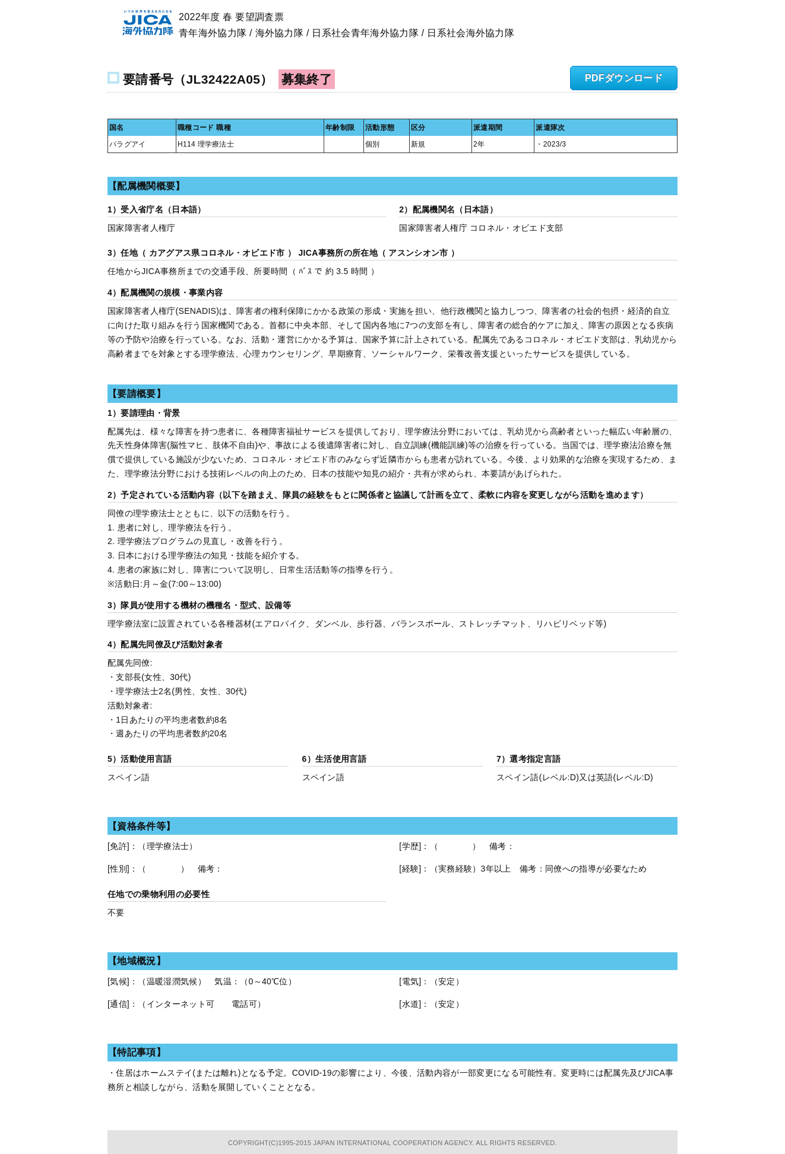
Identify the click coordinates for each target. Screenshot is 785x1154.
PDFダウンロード (624, 78)
